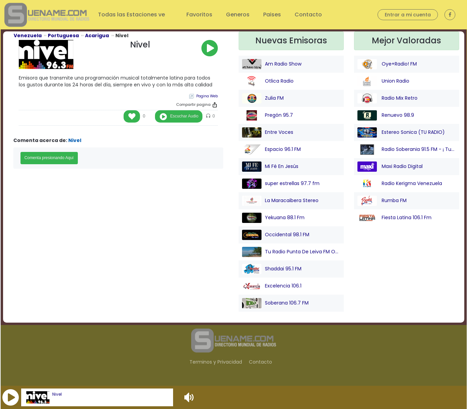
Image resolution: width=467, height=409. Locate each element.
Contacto (308, 14)
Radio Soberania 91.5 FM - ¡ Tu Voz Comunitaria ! (406, 149)
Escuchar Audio (184, 116)
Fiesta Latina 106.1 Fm (394, 218)
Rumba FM (382, 201)
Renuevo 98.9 (385, 115)
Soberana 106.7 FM (275, 303)
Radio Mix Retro (387, 98)
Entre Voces (267, 132)
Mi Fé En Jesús (270, 166)
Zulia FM (263, 98)
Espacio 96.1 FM (271, 149)
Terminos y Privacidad (215, 361)
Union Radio (383, 81)
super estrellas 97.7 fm (281, 184)
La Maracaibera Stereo (280, 201)
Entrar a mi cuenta (408, 14)
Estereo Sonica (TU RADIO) (401, 132)
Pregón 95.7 (267, 115)
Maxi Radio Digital (390, 166)
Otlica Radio (268, 81)
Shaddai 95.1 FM (271, 269)
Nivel (57, 394)
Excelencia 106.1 (271, 286)
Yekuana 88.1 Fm (273, 218)
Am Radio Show (271, 64)
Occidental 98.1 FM (275, 235)
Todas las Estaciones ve (132, 14)
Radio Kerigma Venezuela (399, 184)
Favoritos (199, 14)
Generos (238, 14)
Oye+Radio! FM (387, 64)
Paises (272, 14)
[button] (10, 397)
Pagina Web (207, 96)
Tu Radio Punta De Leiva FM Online (291, 252)
